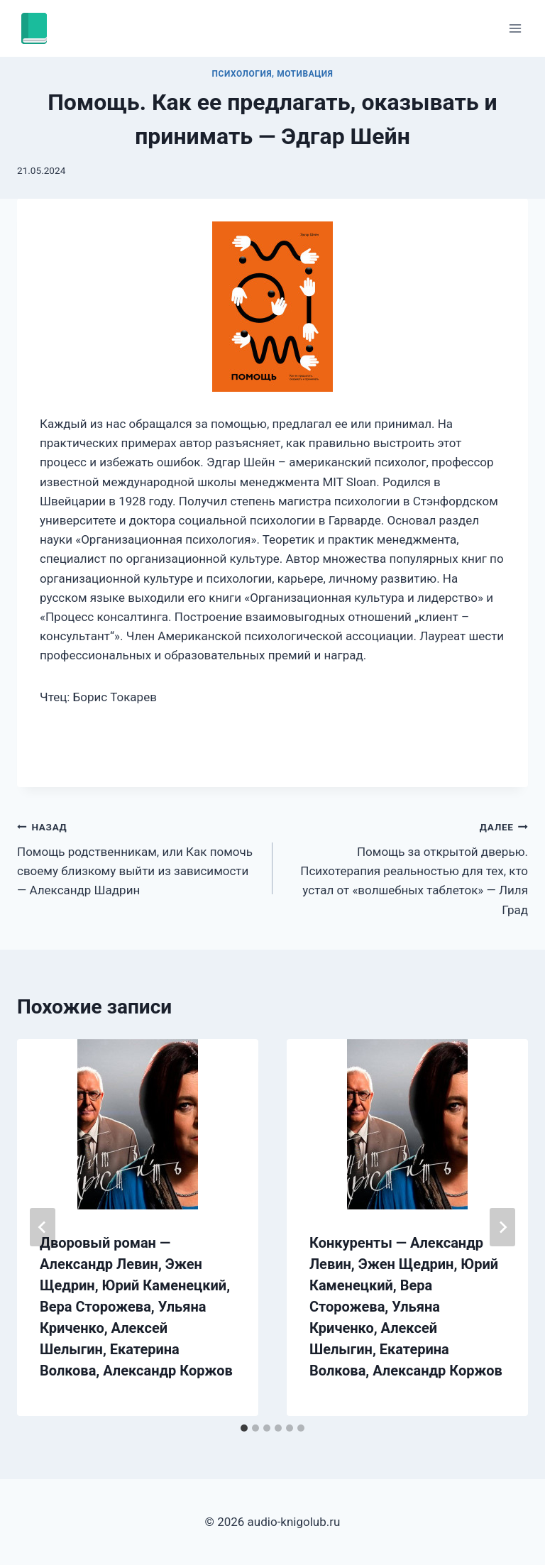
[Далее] (502, 1227)
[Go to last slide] (42, 1227)
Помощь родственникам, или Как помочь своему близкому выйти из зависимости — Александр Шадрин (138, 857)
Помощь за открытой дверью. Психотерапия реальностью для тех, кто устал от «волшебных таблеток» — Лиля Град (406, 866)
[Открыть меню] (515, 28)
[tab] (244, 1428)
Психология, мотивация (273, 74)
